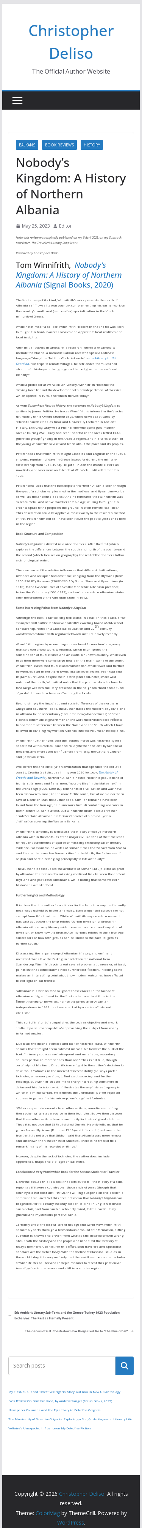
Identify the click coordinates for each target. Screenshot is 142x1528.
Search (124, 1365)
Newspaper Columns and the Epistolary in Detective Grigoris (54, 1410)
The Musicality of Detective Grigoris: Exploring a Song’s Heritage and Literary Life (70, 1419)
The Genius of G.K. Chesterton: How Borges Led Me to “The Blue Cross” (79, 1331)
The (101, 772)
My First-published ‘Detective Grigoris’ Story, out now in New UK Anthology (64, 1392)
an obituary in (100, 358)
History (92, 145)
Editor (65, 226)
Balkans (27, 145)
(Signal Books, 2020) (77, 285)
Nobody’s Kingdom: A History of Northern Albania (69, 275)
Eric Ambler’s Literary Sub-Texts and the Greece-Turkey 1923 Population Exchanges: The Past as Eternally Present (64, 1315)
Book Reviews (59, 145)
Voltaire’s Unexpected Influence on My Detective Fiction (49, 1428)
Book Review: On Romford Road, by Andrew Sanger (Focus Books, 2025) (60, 1401)
